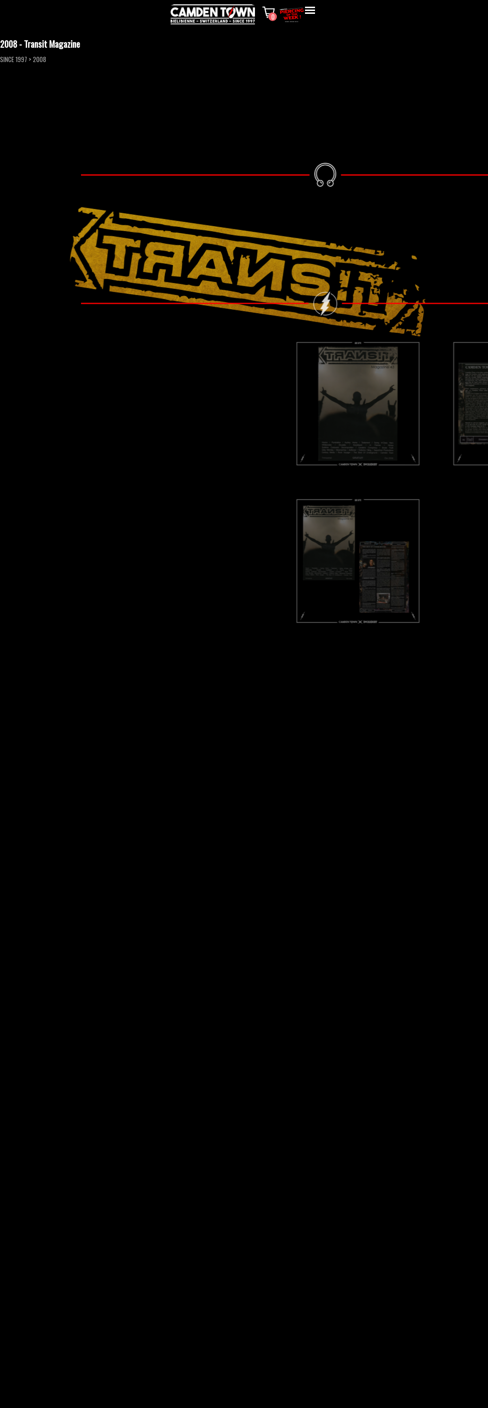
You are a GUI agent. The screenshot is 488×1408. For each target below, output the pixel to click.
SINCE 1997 (13, 59)
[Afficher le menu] (310, 10)
